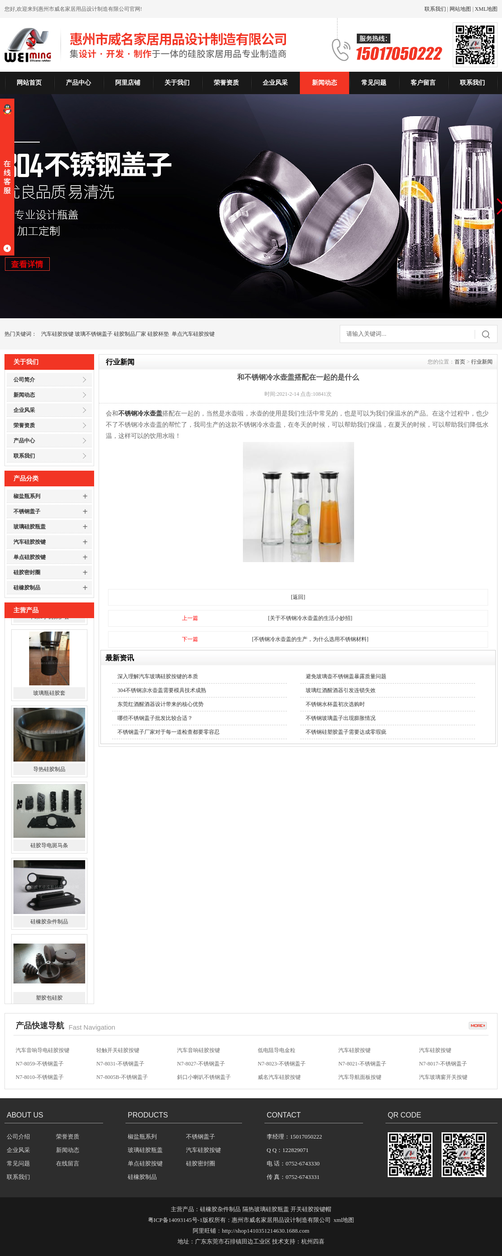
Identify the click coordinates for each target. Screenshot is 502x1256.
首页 (459, 362)
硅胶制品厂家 (130, 334)
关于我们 (177, 82)
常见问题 (373, 82)
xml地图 (343, 1220)
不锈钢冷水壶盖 (140, 413)
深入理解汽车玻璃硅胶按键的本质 (157, 676)
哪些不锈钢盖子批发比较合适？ (155, 718)
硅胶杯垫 (158, 334)
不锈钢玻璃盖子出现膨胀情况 (341, 718)
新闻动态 (324, 82)
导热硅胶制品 (49, 839)
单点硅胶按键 (29, 557)
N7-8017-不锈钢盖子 (443, 1076)
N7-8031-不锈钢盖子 (120, 1076)
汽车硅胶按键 (57, 334)
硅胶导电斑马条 (49, 915)
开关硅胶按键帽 (310, 1209)
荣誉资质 (226, 82)
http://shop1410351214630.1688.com (265, 1230)
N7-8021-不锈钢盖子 (362, 1076)
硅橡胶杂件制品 (49, 991)
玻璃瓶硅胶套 (49, 762)
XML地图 (486, 9)
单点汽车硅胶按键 (193, 334)
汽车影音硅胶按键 (279, 1049)
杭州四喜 (313, 1241)
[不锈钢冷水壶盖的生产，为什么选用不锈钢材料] (310, 639)
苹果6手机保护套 (49, 686)
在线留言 (67, 1163)
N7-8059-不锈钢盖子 (40, 1076)
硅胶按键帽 (190, 1049)
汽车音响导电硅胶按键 (42, 1062)
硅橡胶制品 (26, 588)
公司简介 (24, 380)
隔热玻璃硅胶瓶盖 (265, 1209)
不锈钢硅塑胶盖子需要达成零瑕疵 (346, 732)
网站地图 (460, 9)
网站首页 (29, 82)
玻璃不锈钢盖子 (94, 334)
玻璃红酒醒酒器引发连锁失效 (341, 690)
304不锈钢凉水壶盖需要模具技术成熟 (161, 690)
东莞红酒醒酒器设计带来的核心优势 (160, 704)
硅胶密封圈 (26, 572)
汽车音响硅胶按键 (117, 1049)
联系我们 (435, 9)
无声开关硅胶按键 (440, 1049)
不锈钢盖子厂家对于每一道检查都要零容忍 (168, 732)
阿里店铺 (127, 82)
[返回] (298, 597)
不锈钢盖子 (26, 511)
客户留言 (423, 82)
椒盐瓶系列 (26, 496)
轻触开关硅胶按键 (117, 1062)
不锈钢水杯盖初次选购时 (335, 704)
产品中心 (78, 82)
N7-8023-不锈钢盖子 (282, 1076)
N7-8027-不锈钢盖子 (201, 1076)
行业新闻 (482, 362)
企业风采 (275, 82)
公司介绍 (18, 1136)
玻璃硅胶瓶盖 (29, 527)
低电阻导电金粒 (276, 1062)
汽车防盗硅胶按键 (359, 1049)
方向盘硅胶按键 (34, 1049)
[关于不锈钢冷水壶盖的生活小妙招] (310, 618)
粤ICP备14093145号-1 (175, 1220)
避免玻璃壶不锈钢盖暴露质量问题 (346, 676)
